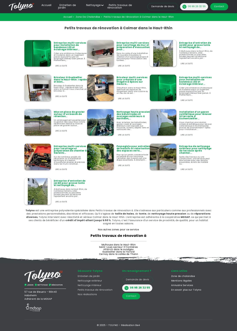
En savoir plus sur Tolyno (186, 290)
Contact (131, 296)
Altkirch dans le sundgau (118, 249)
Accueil (46, 5)
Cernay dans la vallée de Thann (118, 254)
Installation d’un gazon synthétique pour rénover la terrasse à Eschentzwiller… (195, 115)
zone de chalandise (88, 17)
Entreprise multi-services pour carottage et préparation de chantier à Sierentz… (70, 149)
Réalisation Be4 (130, 325)
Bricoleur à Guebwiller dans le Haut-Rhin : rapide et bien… (70, 80)
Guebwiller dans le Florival (118, 252)
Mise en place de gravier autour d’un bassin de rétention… (69, 114)
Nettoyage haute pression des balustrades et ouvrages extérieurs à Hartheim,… (133, 115)
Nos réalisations (87, 294)
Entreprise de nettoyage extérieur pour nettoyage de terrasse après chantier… (195, 149)
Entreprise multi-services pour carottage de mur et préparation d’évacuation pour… (133, 46)
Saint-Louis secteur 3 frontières (118, 247)
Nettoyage (93, 5)
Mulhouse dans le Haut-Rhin (118, 245)
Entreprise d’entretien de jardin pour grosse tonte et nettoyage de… (195, 45)
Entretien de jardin (89, 276)
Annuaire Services (182, 285)
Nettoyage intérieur (89, 285)
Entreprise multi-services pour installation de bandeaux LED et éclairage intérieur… (70, 46)
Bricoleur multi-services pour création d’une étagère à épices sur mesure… (132, 81)
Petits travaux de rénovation (119, 6)
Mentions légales (181, 281)
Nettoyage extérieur (90, 281)
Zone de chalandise (183, 276)
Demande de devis (137, 280)
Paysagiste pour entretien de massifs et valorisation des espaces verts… (133, 148)
